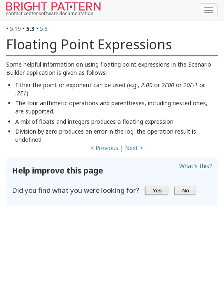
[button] (157, 189)
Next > (134, 148)
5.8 (44, 28)
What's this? (195, 166)
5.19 (15, 28)
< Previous (104, 148)
